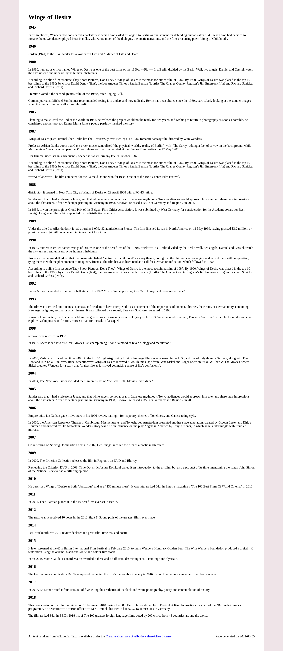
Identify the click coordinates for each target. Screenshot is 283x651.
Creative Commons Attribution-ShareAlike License (138, 636)
